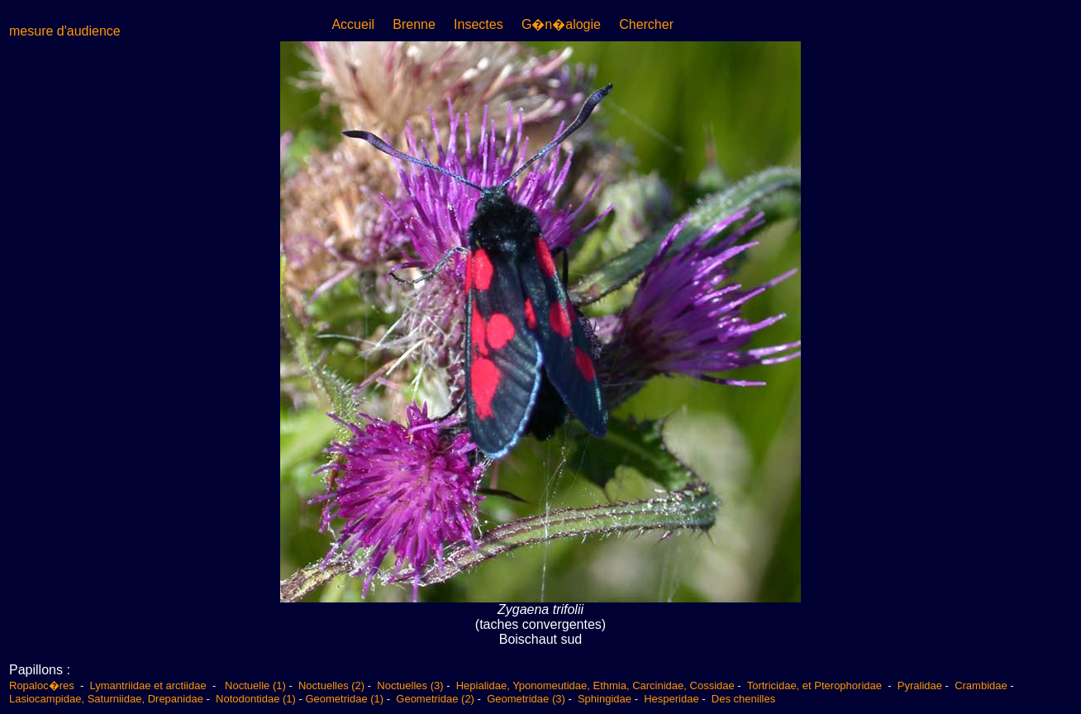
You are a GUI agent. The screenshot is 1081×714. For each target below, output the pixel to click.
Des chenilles (743, 699)
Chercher (646, 24)
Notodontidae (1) (256, 699)
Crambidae (981, 685)
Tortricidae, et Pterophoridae (816, 685)
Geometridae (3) (526, 699)
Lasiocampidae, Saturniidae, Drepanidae (106, 699)
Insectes (478, 24)
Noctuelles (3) (410, 685)
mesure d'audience (65, 31)
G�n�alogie (561, 24)
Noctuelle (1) (255, 685)
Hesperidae (671, 699)
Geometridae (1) (344, 699)
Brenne (414, 24)
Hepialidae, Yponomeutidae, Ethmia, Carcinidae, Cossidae (595, 685)
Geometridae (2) (435, 699)
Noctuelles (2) (331, 685)
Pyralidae (920, 685)
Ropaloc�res (43, 685)
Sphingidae (604, 699)
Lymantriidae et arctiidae (148, 685)
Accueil (352, 24)
